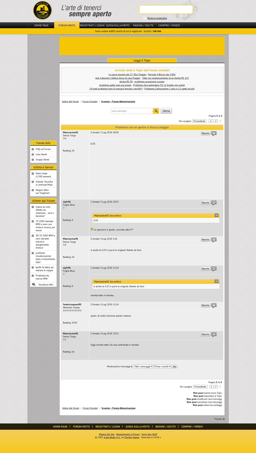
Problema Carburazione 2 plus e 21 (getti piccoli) (169, 88)
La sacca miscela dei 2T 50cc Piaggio (127, 74)
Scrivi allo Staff (149, 434)
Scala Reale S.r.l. (112, 437)
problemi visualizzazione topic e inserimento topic (45, 257)
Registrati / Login (92, 25)
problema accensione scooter (149, 81)
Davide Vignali (132, 437)
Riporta (205, 133)
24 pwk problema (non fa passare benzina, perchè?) (116, 88)
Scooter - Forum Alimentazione (118, 101)
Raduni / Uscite (143, 25)
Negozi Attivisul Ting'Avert (42, 191)
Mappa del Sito (107, 434)
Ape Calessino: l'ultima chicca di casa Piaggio (117, 78)
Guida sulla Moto (117, 25)
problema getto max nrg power (115, 85)
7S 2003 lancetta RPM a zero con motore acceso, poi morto (45, 226)
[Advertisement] (142, 45)
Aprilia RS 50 (126, 81)
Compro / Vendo (169, 25)
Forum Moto (66, 25)
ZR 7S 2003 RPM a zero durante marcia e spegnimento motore (45, 241)
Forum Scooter (90, 101)
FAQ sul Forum (43, 149)
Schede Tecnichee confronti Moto (44, 183)
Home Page (41, 25)
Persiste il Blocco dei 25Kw (162, 74)
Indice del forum (70, 101)
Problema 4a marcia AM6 (42, 277)
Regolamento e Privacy (128, 434)
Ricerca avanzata (157, 18)
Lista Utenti (41, 154)
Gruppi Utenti (42, 159)
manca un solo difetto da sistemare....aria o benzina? (45, 211)
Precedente (199, 121)
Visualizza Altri (45, 284)
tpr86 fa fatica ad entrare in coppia (44, 269)
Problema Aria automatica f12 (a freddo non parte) (159, 85)
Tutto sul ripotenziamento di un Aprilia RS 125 (165, 78)
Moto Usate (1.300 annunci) (43, 175)
